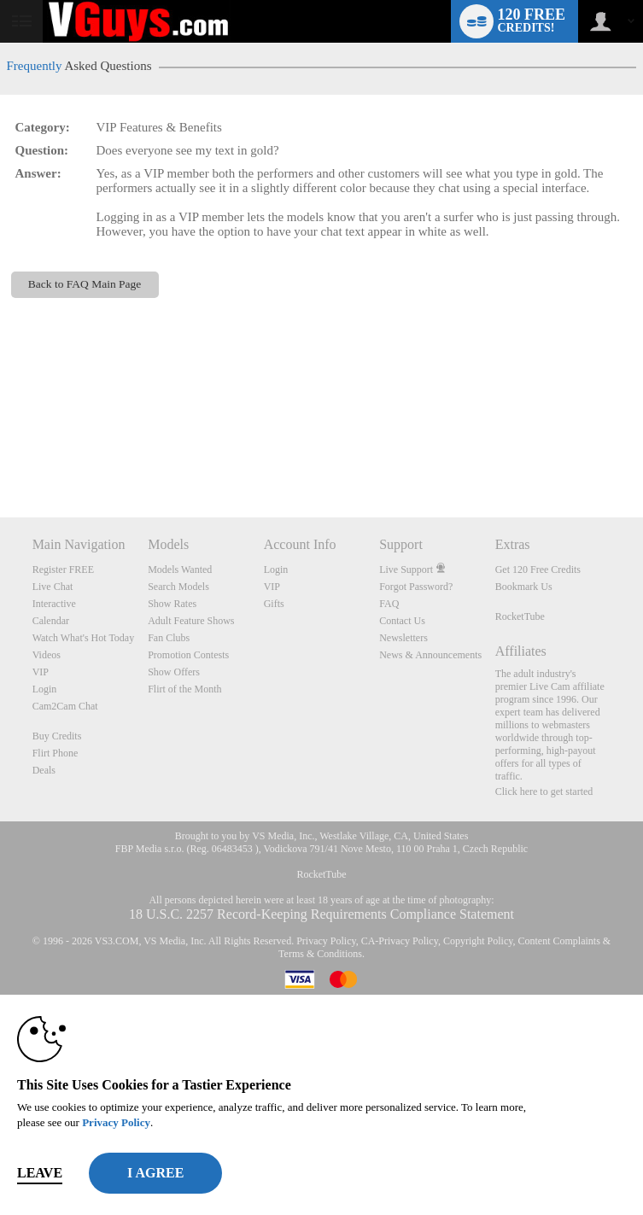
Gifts (274, 604)
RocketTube (520, 616)
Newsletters (403, 638)
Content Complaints (558, 941)
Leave (39, 1172)
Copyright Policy (478, 941)
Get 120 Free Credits (538, 569)
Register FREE (63, 569)
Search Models (178, 587)
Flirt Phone (55, 753)
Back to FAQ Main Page (84, 283)
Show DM (0, 453)
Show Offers (174, 672)
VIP (40, 672)
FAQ (389, 604)
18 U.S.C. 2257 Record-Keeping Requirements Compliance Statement (321, 914)
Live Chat (52, 587)
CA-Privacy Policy (399, 941)
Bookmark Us (523, 587)
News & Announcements (430, 655)
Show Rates (172, 604)
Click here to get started (544, 791)
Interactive (54, 604)
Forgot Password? (416, 587)
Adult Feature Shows (191, 621)
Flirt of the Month (184, 689)
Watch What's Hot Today (83, 638)
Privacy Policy (326, 941)
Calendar (50, 621)
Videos (46, 655)
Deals (44, 770)
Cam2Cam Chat (65, 706)
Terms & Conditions (320, 954)
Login (44, 689)
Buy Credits (57, 736)
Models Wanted (180, 569)
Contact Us (402, 621)
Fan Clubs (169, 638)
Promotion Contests (188, 655)
